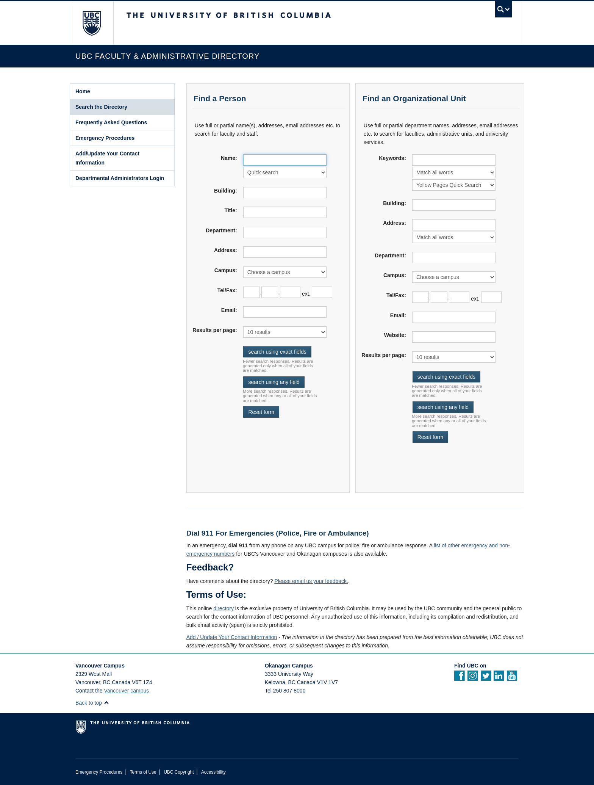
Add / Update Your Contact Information (231, 637)
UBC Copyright (179, 772)
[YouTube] (512, 678)
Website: (395, 335)
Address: (225, 250)
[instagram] (472, 678)
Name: (229, 158)
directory (223, 608)
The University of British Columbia (91, 23)
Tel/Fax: (227, 290)
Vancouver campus (126, 691)
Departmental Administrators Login (119, 178)
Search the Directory (101, 107)
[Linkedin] (499, 678)
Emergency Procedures (104, 138)
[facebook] (459, 678)
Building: (225, 191)
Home (82, 91)
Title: (230, 210)
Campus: (225, 270)
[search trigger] (503, 9)
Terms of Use (143, 772)
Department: (221, 230)
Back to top (92, 703)
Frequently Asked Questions (111, 122)
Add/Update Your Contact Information (107, 158)
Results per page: (214, 330)
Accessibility (213, 772)
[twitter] (486, 678)
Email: (229, 310)
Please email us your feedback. (311, 581)
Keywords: (392, 158)
